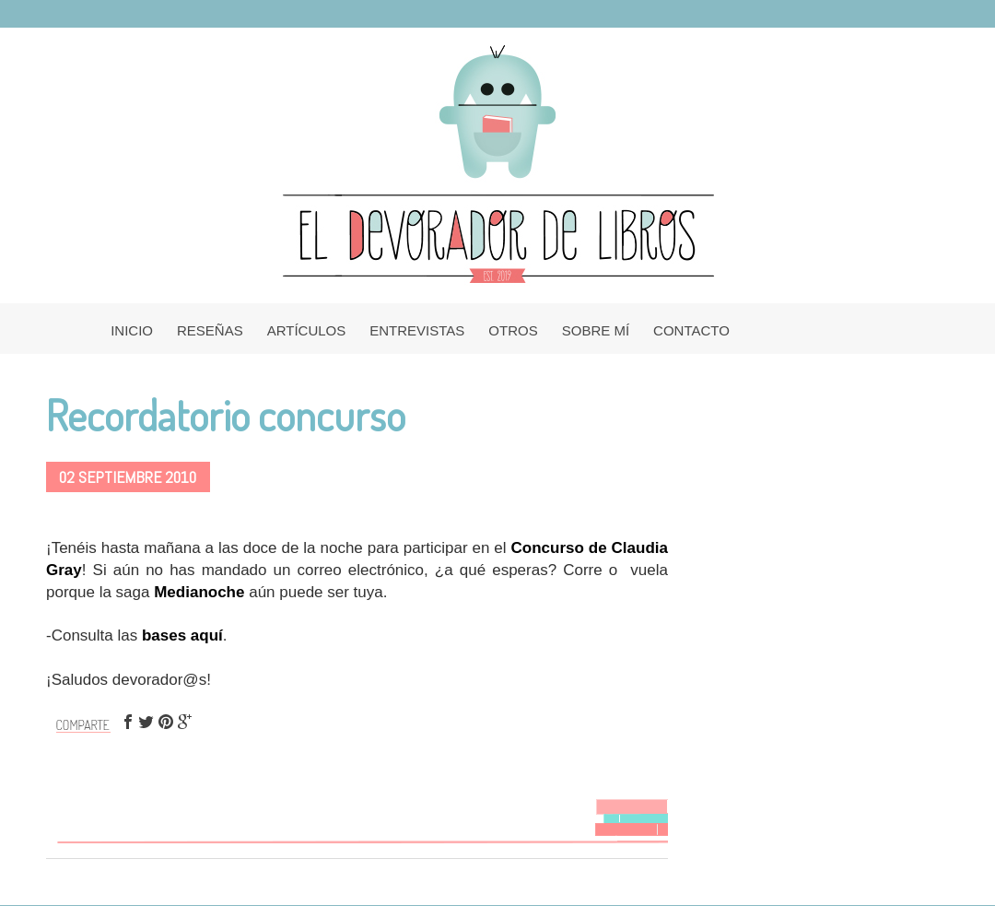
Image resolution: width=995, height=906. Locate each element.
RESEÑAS (210, 330)
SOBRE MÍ (595, 330)
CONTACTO (691, 330)
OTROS (512, 330)
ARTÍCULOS (306, 330)
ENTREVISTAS (416, 330)
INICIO (132, 330)
